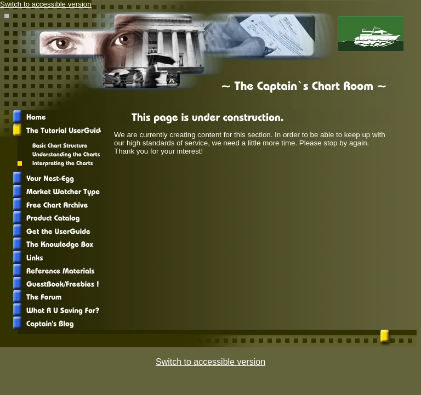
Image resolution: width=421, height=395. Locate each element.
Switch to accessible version (46, 4)
